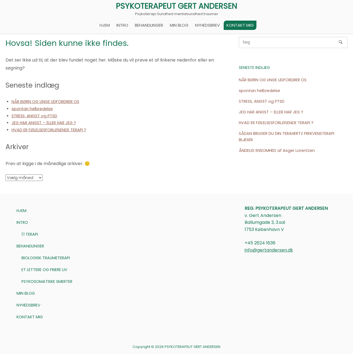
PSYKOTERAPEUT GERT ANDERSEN (176, 6)
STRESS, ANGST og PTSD (34, 116)
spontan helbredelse (32, 109)
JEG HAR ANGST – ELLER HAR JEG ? (44, 123)
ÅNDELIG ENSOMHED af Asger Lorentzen (277, 150)
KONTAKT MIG (240, 25)
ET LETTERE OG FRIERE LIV (44, 269)
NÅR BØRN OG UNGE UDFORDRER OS (45, 101)
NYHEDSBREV (207, 25)
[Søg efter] (293, 42)
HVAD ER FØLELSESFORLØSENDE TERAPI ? (49, 130)
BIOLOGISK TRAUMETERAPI (45, 258)
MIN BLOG (179, 25)
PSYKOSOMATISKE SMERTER (46, 281)
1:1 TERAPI (29, 234)
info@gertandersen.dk (269, 250)
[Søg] (340, 42)
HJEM (105, 25)
